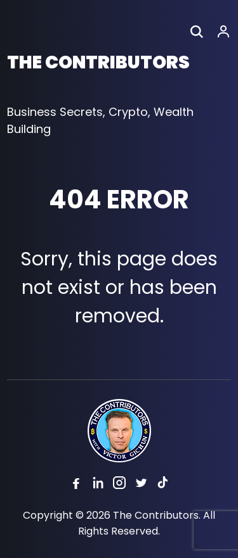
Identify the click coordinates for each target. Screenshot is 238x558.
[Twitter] (141, 485)
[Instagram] (119, 485)
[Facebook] (76, 485)
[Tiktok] (162, 485)
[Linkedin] (97, 485)
